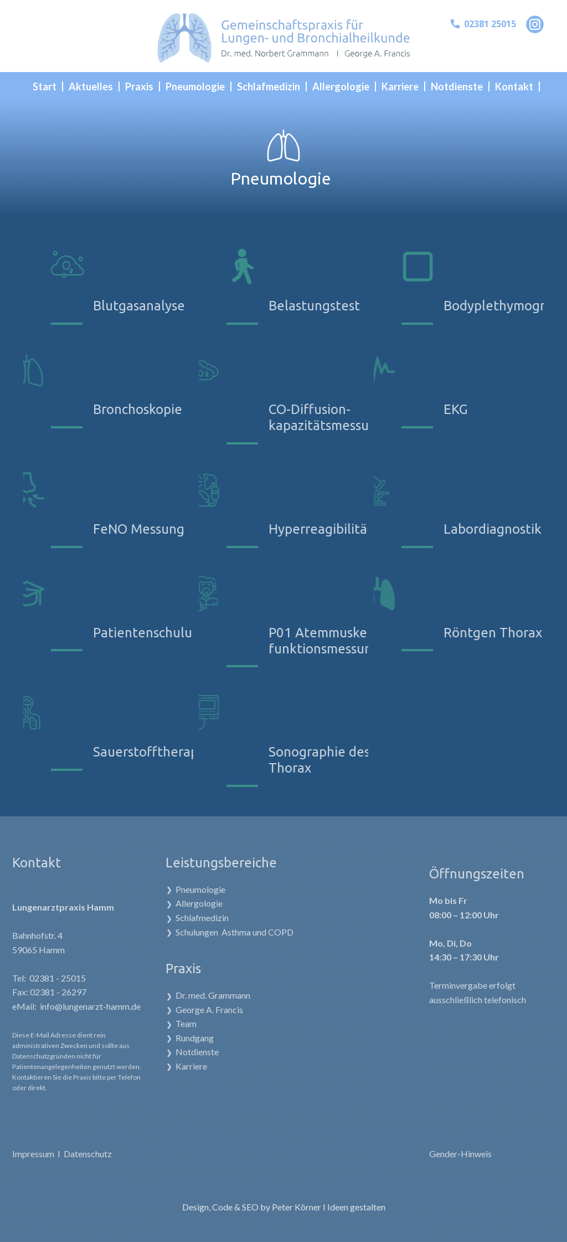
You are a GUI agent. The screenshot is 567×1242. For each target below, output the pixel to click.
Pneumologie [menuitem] (195, 86)
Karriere (152, 1066)
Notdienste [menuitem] (457, 86)
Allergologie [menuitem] (340, 86)
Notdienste (158, 1052)
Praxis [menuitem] (139, 86)
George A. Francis (170, 1009)
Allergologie (160, 903)
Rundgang (156, 1038)
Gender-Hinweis (499, 1153)
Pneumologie (162, 889)
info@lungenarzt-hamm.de (64, 1006)
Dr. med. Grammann (174, 995)
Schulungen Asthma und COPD (196, 932)
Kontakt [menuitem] (514, 86)
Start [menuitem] (44, 86)
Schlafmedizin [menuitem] (268, 86)
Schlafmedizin (163, 917)
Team (147, 1024)
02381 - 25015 (31, 978)
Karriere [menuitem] (400, 86)
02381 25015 (483, 24)
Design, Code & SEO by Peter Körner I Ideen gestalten (283, 1207)
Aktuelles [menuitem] (91, 86)
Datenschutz (62, 1153)
